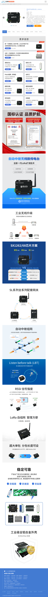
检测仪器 (17, 591)
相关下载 (18, 31)
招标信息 (31, 591)
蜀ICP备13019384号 (18, 595)
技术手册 (29, 25)
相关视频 (27, 31)
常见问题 (36, 31)
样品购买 (37, 25)
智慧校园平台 (21, 591)
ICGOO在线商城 (14, 593)
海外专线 (13, 591)
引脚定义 (13, 31)
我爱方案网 (35, 591)
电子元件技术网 (40, 591)
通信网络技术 (8, 593)
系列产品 (40, 31)
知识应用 (31, 31)
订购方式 (22, 31)
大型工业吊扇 (8, 591)
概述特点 (4, 31)
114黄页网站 (26, 591)
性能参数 (9, 31)
